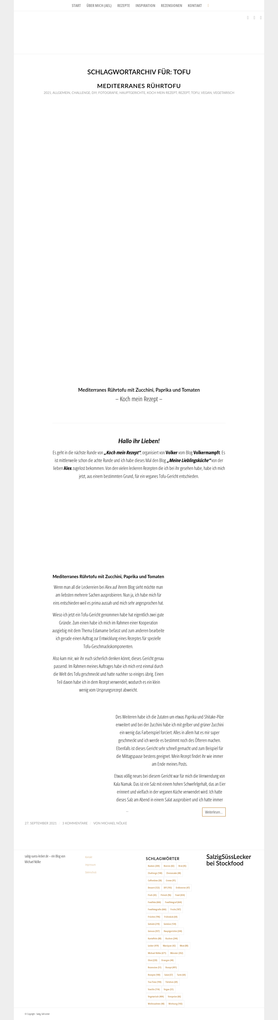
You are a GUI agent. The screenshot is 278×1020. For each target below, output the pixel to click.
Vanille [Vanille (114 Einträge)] (154, 989)
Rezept (184, 93)
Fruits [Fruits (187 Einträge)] (175, 909)
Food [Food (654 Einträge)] (180, 895)
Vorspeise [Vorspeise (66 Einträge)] (174, 996)
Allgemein (61, 93)
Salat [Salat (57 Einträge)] (168, 974)
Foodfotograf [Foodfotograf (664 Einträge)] (173, 902)
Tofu (195, 93)
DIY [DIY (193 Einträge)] (168, 887)
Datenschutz (90, 872)
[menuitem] (76, 5)
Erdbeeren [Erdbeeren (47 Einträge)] (183, 887)
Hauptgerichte (132, 93)
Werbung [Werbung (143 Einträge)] (175, 1003)
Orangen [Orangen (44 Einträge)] (167, 960)
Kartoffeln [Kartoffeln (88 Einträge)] (154, 938)
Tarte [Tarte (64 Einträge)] (181, 974)
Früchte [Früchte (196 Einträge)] (154, 916)
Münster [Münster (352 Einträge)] (176, 953)
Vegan (206, 93)
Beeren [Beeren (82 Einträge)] (169, 865)
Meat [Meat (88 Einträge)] (184, 945)
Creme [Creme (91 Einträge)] (171, 880)
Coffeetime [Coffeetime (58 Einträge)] (155, 880)
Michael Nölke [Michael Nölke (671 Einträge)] (157, 953)
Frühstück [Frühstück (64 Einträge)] (170, 916)
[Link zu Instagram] (254, 17)
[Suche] (207, 5)
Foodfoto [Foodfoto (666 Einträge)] (154, 902)
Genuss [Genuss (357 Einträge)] (154, 931)
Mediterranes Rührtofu (139, 85)
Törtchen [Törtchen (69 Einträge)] (171, 981)
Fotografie (108, 93)
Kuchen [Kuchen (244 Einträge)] (171, 938)
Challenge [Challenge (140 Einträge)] (155, 873)
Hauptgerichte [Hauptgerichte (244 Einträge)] (173, 931)
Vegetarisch (223, 93)
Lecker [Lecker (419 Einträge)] (153, 945)
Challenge (81, 93)
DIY (94, 93)
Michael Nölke (114, 823)
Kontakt (88, 857)
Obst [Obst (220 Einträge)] (152, 960)
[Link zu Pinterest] (261, 17)
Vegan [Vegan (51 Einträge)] (168, 989)
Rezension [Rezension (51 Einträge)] (154, 967)
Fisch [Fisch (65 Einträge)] (152, 895)
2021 (47, 93)
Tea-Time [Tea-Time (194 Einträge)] (154, 981)
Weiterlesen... (214, 812)
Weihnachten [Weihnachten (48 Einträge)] (156, 1003)
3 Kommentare (75, 823)
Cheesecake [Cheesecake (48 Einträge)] (173, 873)
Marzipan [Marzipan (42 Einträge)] (169, 945)
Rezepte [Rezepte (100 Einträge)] (154, 974)
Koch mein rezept (162, 93)
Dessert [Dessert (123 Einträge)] (154, 887)
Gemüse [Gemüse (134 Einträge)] (170, 923)
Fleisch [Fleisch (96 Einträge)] (166, 895)
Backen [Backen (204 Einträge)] (154, 865)
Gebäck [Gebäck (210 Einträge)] (154, 923)
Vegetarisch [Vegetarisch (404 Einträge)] (156, 996)
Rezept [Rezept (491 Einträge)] (171, 967)
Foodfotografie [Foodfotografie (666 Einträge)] (157, 909)
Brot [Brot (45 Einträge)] (182, 865)
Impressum (90, 865)
